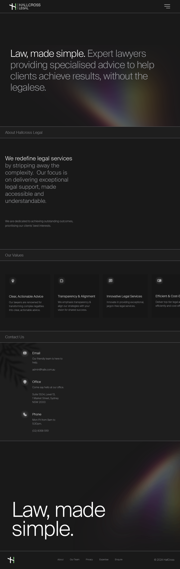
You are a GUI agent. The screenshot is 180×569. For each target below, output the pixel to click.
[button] (167, 6)
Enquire (118, 559)
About (60, 559)
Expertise (103, 559)
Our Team (74, 559)
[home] (9, 3)
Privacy (89, 559)
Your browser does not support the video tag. (114, 193)
